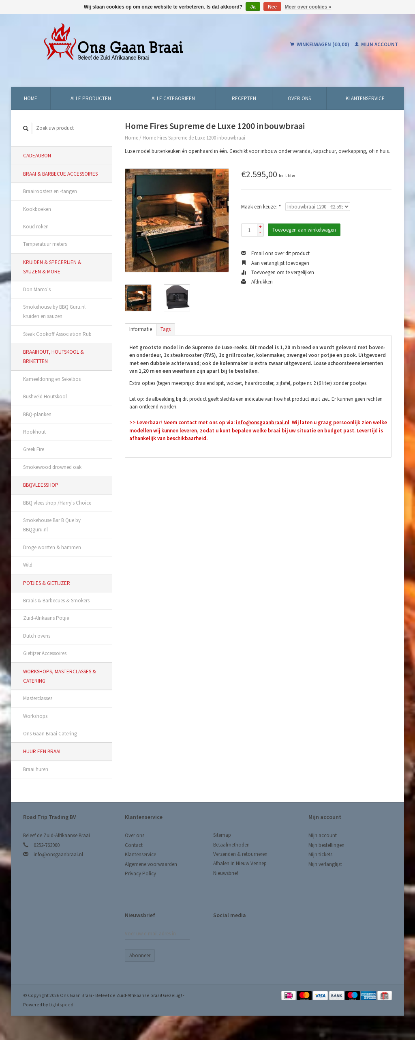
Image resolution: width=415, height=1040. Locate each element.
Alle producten (91, 98)
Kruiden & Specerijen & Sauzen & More (52, 267)
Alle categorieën (173, 98)
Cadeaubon (37, 155)
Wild (27, 564)
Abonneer (139, 955)
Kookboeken (37, 209)
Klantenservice (365, 98)
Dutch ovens (36, 635)
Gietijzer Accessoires (44, 653)
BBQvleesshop (40, 484)
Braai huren (35, 769)
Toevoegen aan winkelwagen (304, 229)
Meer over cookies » (308, 7)
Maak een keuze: (260, 206)
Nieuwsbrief (225, 873)
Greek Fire (33, 449)
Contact (134, 845)
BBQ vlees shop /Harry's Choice (57, 502)
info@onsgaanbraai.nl (58, 854)
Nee (272, 7)
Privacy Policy (140, 873)
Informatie (140, 329)
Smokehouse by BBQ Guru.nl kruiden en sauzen (54, 311)
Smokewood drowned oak (52, 467)
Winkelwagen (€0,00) (320, 44)
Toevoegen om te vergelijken (277, 272)
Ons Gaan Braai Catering (50, 733)
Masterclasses (37, 698)
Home (30, 98)
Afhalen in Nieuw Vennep (240, 863)
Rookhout (34, 431)
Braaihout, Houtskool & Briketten (53, 356)
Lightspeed (61, 1004)
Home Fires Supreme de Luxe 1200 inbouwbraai (194, 137)
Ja (252, 7)
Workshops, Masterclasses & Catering (59, 676)
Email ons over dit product (275, 253)
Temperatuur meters (45, 244)
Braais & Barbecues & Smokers (56, 600)
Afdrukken (257, 281)
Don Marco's (37, 289)
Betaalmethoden (231, 844)
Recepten (244, 98)
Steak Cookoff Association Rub (57, 334)
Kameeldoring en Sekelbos (52, 379)
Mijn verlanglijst (325, 864)
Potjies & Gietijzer (46, 583)
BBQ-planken (37, 414)
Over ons (299, 98)
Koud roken (36, 226)
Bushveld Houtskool (45, 396)
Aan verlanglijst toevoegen (275, 263)
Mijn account (376, 44)
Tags (165, 329)
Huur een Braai (41, 751)
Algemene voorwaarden (151, 864)
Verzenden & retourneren (240, 854)
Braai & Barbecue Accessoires (60, 173)
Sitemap (222, 835)
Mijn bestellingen (326, 845)
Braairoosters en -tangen (50, 191)
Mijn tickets (320, 854)
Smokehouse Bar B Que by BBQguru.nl (52, 525)
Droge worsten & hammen (52, 547)
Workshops (35, 716)
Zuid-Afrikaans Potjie (46, 618)
